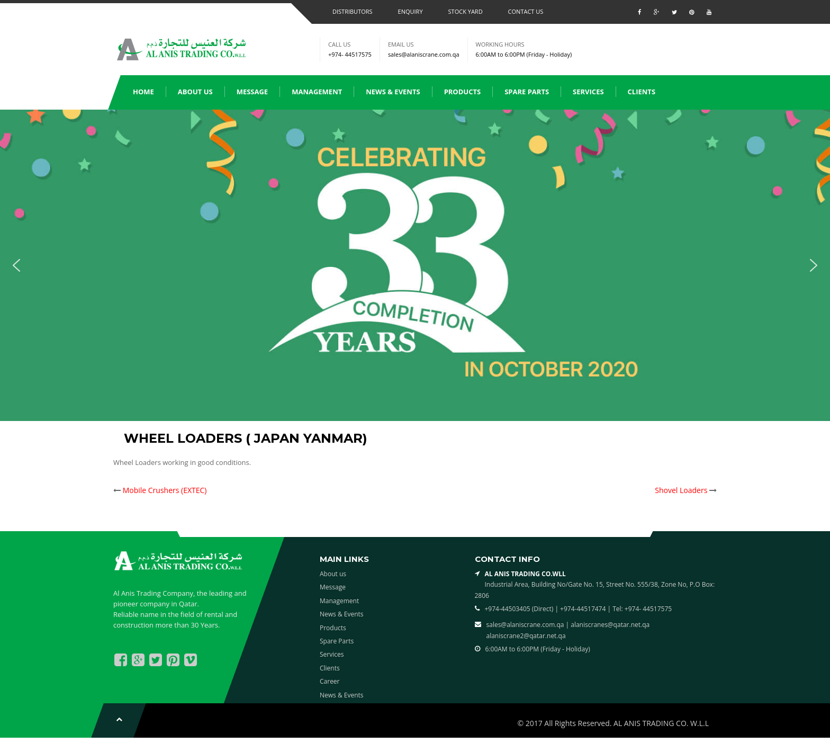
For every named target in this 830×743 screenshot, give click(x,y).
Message (252, 91)
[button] (16, 265)
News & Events (393, 91)
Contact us (526, 11)
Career (330, 681)
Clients (641, 91)
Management (317, 91)
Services (588, 91)
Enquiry (410, 11)
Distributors (352, 11)
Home (143, 91)
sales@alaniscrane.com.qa (423, 54)
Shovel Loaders (681, 490)
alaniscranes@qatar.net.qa (610, 624)
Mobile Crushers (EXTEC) (165, 490)
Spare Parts (526, 91)
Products (462, 91)
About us (195, 91)
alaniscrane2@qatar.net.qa (526, 635)
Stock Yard (465, 11)
